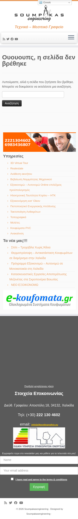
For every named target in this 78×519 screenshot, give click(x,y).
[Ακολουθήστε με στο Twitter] (8, 39)
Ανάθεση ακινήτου (21, 173)
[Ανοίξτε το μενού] (71, 38)
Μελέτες (15, 222)
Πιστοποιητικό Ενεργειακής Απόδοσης (33, 206)
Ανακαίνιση (17, 233)
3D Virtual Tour (19, 163)
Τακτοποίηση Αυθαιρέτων (25, 211)
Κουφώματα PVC (20, 228)
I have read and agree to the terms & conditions (41, 479)
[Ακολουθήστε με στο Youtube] (17, 39)
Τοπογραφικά (18, 217)
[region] (39, 142)
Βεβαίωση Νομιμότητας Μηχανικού (31, 179)
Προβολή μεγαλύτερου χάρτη (39, 386)
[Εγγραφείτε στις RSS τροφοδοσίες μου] (4, 39)
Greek (45, 2)
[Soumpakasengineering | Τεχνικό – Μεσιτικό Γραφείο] (39, 13)
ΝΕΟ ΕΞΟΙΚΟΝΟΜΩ (24, 284)
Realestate (16, 168)
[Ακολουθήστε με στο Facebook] (13, 39)
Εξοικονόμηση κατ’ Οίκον (25, 200)
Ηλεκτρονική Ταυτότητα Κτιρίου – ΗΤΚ (33, 195)
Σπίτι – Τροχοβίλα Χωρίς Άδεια (31, 247)
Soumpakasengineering (36, 509)
